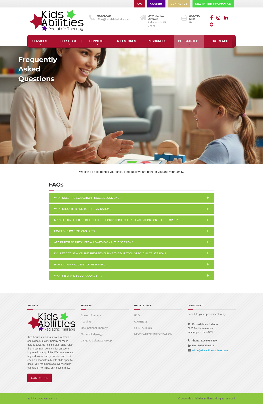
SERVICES (39, 41)
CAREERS (156, 3)
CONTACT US (179, 3)
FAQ (139, 3)
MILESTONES (126, 41)
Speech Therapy (91, 315)
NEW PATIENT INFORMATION (213, 3)
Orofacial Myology (92, 334)
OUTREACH (220, 41)
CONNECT (96, 41)
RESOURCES (157, 41)
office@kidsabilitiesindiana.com (210, 350)
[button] (131, 198)
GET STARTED (188, 41)
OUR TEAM (68, 41)
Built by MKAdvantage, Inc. (42, 398)
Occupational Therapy (94, 327)
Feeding (86, 321)
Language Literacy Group (96, 340)
